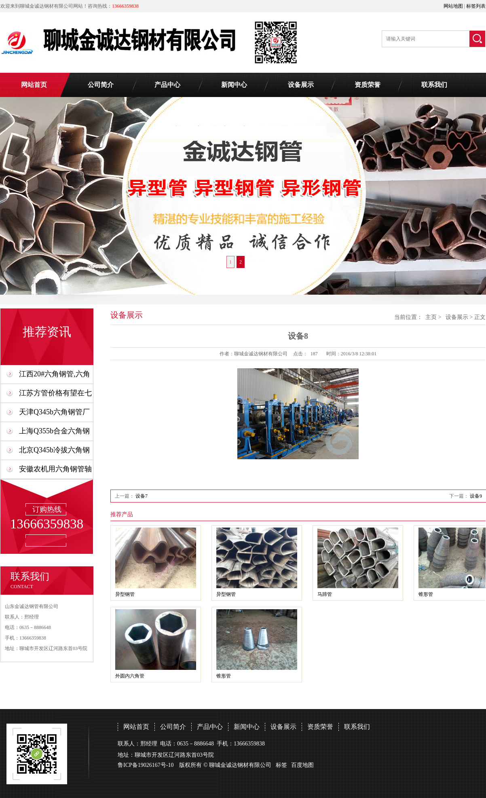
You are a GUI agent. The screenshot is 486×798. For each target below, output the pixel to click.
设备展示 (301, 84)
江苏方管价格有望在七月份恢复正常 (55, 395)
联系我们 (434, 84)
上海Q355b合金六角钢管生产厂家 (54, 433)
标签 (281, 765)
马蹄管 (324, 594)
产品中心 (167, 84)
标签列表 (476, 6)
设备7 (141, 496)
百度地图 (302, 765)
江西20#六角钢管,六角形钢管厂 (54, 376)
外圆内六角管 (129, 676)
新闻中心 (234, 84)
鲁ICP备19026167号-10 (145, 765)
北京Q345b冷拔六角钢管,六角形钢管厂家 (54, 452)
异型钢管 (125, 594)
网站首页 (34, 84)
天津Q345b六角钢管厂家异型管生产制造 (54, 414)
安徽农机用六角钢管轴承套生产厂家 (55, 471)
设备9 (476, 496)
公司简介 (101, 84)
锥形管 (425, 594)
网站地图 (453, 6)
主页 (431, 317)
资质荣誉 (367, 84)
